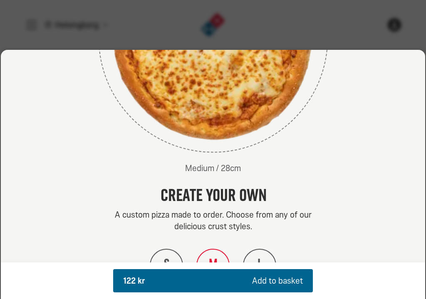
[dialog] (213, 174)
